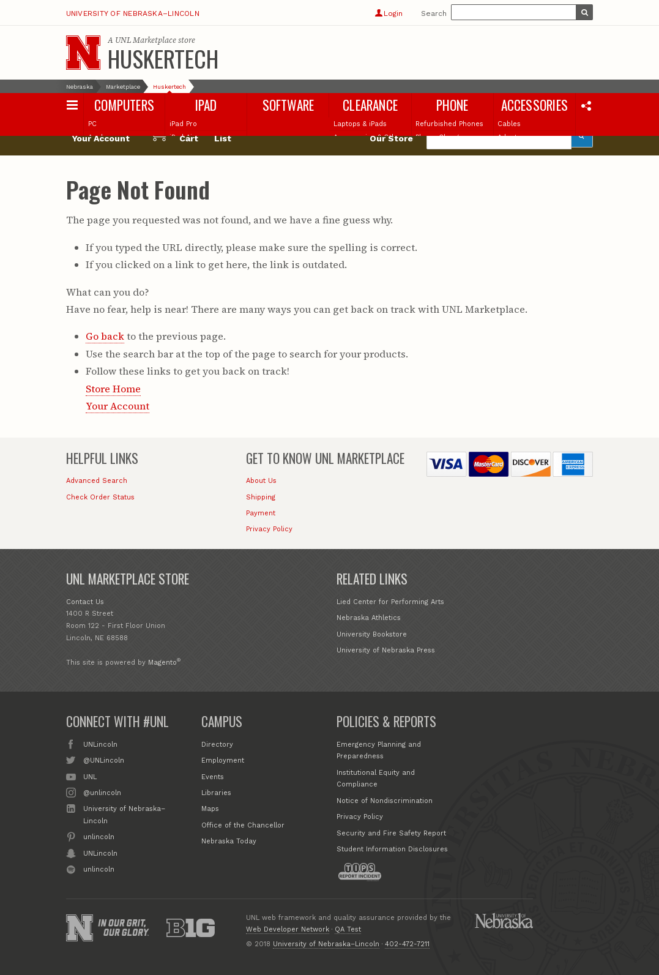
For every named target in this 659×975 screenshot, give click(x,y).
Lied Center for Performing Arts (390, 602)
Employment (222, 760)
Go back (105, 336)
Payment (260, 513)
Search (434, 13)
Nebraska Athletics (369, 618)
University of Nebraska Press (386, 650)
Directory (217, 745)
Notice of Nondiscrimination (385, 801)
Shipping (260, 497)
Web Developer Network (287, 929)
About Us (261, 481)
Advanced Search (96, 481)
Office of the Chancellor (243, 825)
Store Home (113, 388)
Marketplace (123, 86)
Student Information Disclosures (392, 849)
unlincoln (98, 836)
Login (389, 13)
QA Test (348, 929)
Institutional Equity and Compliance (376, 779)
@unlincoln (102, 792)
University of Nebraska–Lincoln (132, 13)
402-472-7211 (407, 944)
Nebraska (79, 86)
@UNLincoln (103, 759)
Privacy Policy (269, 529)
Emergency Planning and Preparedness (379, 751)
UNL (90, 776)
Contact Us (85, 602)
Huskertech (163, 58)
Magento (162, 663)
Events (212, 777)
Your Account (117, 406)
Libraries (216, 793)
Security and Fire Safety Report (391, 833)
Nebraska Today (228, 841)
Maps (210, 809)
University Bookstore (372, 634)
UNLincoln (100, 744)
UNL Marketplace (145, 40)
